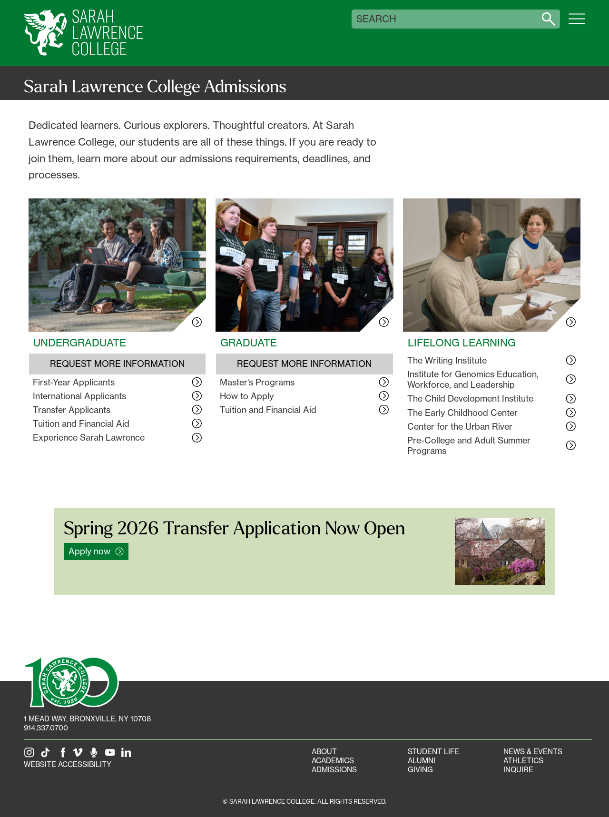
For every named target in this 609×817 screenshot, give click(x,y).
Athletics (523, 760)
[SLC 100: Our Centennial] (71, 681)
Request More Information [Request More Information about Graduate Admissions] (304, 363)
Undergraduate (79, 342)
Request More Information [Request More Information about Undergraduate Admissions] (117, 363)
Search (376, 19)
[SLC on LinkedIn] (128, 755)
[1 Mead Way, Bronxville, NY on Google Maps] (87, 718)
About (324, 751)
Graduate (248, 342)
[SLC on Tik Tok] (47, 755)
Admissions (334, 769)
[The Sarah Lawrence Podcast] (95, 755)
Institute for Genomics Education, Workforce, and (473, 379)
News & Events (532, 751)
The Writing (447, 360)
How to (247, 396)
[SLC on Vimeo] (79, 755)
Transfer (71, 409)
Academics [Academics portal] (333, 760)
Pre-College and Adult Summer (468, 445)
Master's (257, 382)
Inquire (518, 769)
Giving (420, 769)
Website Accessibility (67, 764)
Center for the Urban (459, 426)
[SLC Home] (83, 33)
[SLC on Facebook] (63, 755)
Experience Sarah (89, 437)
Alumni (421, 760)
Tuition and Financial (81, 423)
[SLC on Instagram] (31, 755)
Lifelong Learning (462, 342)
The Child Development (470, 398)
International (79, 396)
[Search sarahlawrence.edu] (548, 19)
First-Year (74, 382)
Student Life (433, 751)
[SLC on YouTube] (112, 755)
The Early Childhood (462, 412)
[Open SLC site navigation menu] (577, 24)
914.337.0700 (46, 727)
